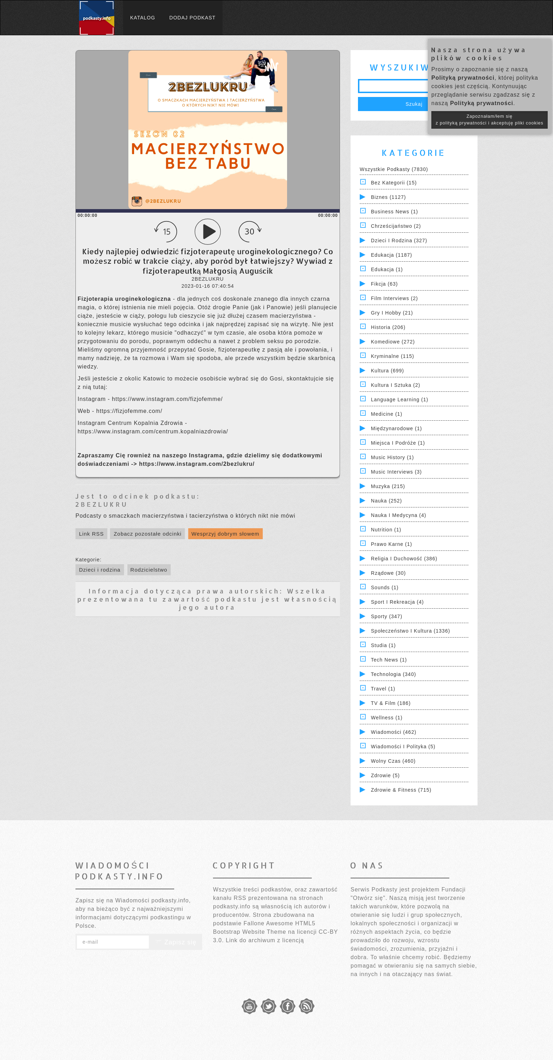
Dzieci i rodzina (100, 570)
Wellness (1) (387, 717)
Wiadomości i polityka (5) (403, 746)
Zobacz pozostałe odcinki (147, 534)
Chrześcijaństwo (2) (396, 226)
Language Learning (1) (400, 399)
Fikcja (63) (384, 284)
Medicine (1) (386, 414)
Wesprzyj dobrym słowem (226, 534)
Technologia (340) (393, 674)
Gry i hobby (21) (392, 313)
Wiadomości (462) (394, 732)
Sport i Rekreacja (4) (397, 602)
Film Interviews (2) (394, 298)
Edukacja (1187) (391, 255)
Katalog (142, 17)
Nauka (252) (386, 501)
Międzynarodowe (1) (396, 428)
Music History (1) (392, 457)
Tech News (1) (389, 660)
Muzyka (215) (388, 486)
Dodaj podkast (192, 17)
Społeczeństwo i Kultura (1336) (410, 631)
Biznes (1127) (388, 197)
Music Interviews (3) (396, 472)
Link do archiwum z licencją (265, 940)
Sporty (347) (386, 616)
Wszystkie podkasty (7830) (394, 169)
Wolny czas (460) (393, 761)
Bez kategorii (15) (394, 182)
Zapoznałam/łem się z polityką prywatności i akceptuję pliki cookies (489, 120)
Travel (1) (383, 689)
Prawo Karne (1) (391, 544)
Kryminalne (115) (392, 356)
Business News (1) (394, 211)
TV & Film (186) (391, 703)
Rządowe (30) (388, 573)
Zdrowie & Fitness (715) (401, 790)
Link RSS (91, 534)
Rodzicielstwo (149, 570)
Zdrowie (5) (385, 775)
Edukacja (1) (387, 269)
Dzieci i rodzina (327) (399, 240)
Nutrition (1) (386, 529)
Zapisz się (175, 942)
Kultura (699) (387, 370)
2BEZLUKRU (101, 504)
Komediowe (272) (393, 342)
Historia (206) (388, 327)
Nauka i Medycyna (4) (398, 515)
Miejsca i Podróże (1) (398, 443)
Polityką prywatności (462, 78)
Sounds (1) (385, 587)
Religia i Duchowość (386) (404, 558)
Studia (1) (383, 645)
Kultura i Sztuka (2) (395, 385)
